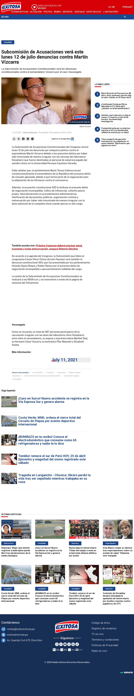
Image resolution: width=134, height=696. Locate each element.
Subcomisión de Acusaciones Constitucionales (42, 376)
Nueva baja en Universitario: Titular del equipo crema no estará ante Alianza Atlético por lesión (83, 552)
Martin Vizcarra (74, 373)
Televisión (16, 22)
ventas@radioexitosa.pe (21, 629)
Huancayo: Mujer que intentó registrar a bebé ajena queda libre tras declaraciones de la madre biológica (15, 552)
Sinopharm (16, 376)
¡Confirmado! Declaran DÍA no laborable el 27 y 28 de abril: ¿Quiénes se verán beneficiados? (115, 106)
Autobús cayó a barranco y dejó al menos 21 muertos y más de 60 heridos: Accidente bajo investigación (115, 118)
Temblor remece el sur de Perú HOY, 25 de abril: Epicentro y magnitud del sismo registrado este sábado (52, 459)
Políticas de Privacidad (104, 645)
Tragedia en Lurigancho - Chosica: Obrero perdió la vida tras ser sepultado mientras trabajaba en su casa (54, 478)
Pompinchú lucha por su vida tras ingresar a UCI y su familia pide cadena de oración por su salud (115, 130)
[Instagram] (69, 644)
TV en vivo (97, 634)
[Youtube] (65, 644)
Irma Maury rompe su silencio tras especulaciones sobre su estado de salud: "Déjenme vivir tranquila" (117, 552)
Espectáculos (93, 12)
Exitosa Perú (111, 12)
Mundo (57, 12)
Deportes (67, 12)
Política (48, 12)
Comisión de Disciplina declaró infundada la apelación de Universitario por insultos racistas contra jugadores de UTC (116, 598)
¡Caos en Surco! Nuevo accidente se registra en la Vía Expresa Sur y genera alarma (53, 400)
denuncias (61, 373)
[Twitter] (61, 644)
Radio (26, 22)
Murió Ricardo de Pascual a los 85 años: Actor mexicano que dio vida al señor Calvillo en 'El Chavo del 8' (116, 95)
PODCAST (128, 7)
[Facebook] (57, 644)
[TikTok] (77, 644)
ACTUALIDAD (37, 373)
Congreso (50, 373)
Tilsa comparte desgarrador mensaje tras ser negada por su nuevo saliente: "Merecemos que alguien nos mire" (115, 142)
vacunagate (16, 379)
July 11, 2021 (64, 359)
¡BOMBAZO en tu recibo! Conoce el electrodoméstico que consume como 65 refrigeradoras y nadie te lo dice (47, 440)
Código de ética (100, 622)
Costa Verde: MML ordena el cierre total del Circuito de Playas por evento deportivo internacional (49, 421)
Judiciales (79, 12)
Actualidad (36, 12)
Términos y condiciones (105, 639)
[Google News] (73, 644)
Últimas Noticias (19, 12)
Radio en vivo (99, 650)
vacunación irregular (71, 376)
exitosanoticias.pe (17, 634)
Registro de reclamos (103, 628)
